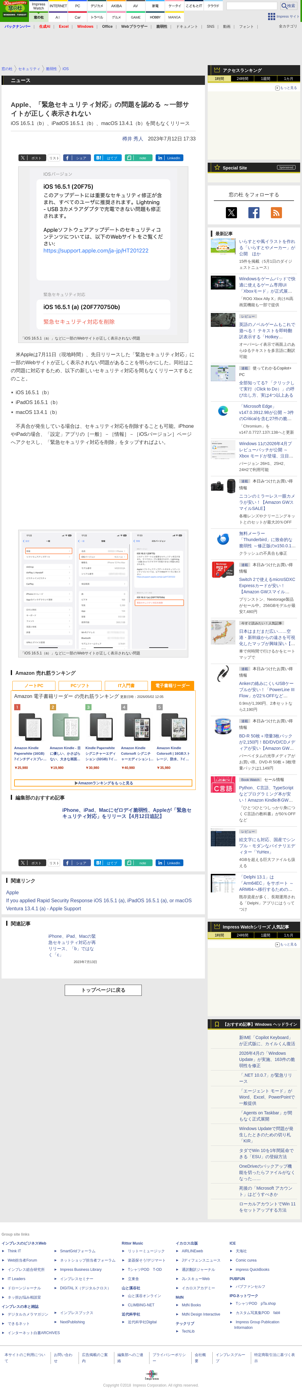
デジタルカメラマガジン (28, 1314)
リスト (54, 158)
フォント (246, 26)
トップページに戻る (103, 990)
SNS (210, 26)
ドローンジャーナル (24, 1288)
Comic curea (246, 1260)
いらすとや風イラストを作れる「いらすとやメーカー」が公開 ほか (267, 247)
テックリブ (185, 1323)
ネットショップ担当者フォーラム (88, 1260)
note (143, 158)
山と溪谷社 (131, 1288)
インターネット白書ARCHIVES (34, 1333)
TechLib (188, 1331)
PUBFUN (237, 1279)
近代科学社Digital (142, 1322)
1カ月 (289, 79)
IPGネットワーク (244, 1296)
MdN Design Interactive (201, 1314)
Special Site (235, 167)
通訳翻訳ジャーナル (198, 1269)
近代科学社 (131, 1314)
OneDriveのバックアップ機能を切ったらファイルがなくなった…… (267, 1172)
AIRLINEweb (192, 1251)
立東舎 (133, 1279)
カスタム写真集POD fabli (258, 1313)
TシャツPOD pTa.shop (256, 1303)
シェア (81, 158)
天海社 (241, 1251)
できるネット (19, 1323)
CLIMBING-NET (141, 1305)
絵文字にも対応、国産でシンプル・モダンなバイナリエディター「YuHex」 (267, 845)
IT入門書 (126, 685)
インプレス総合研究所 (26, 1269)
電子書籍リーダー (172, 685)
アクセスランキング (242, 70)
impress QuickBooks (252, 1269)
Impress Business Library (81, 1269)
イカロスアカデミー (198, 1288)
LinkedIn (173, 158)
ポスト (36, 158)
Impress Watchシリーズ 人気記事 (256, 926)
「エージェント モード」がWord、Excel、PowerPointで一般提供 (267, 1097)
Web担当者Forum (22, 1260)
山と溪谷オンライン (144, 1296)
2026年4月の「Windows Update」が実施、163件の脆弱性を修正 (267, 1059)
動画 (227, 26)
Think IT (14, 1251)
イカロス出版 (187, 1243)
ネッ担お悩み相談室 (24, 1297)
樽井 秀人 (132, 138)
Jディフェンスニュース (201, 1260)
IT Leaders (16, 1279)
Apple (12, 892)
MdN (180, 1297)
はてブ (112, 158)
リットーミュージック (146, 1251)
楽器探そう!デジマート (147, 1260)
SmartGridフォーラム (78, 1251)
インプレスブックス (76, 1313)
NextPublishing (72, 1322)
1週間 (266, 79)
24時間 (242, 79)
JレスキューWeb (196, 1279)
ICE (233, 1243)
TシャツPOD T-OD (145, 1269)
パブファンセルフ (250, 1286)
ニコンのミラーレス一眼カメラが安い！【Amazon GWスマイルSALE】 (267, 502)
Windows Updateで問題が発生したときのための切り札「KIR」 (266, 1134)
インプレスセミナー (76, 1279)
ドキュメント (187, 26)
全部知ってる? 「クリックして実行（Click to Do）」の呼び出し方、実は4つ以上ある (267, 389)
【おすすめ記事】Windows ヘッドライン (260, 1024)
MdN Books (191, 1305)
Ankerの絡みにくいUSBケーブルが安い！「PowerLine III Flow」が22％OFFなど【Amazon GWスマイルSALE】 (267, 696)
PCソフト (80, 685)
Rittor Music (132, 1243)
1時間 (219, 79)
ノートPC (33, 685)
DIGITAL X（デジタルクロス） (85, 1288)
